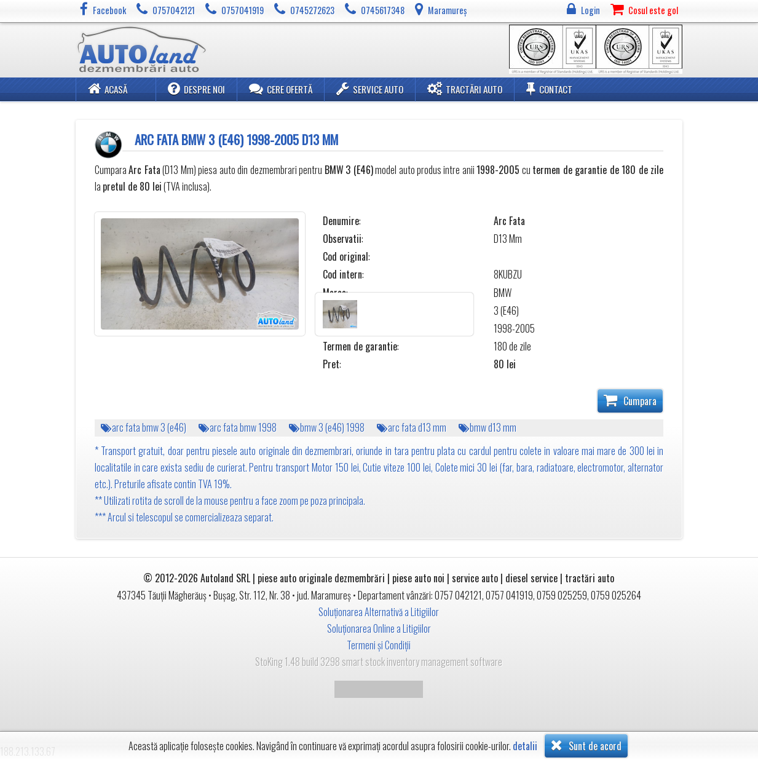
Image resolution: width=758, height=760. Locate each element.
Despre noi (196, 88)
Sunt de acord (586, 745)
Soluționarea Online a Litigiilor (379, 628)
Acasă (107, 88)
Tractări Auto (464, 88)
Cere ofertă (280, 88)
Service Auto (369, 88)
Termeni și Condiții (379, 645)
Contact (549, 88)
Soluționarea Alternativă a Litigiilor (378, 611)
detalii (525, 746)
